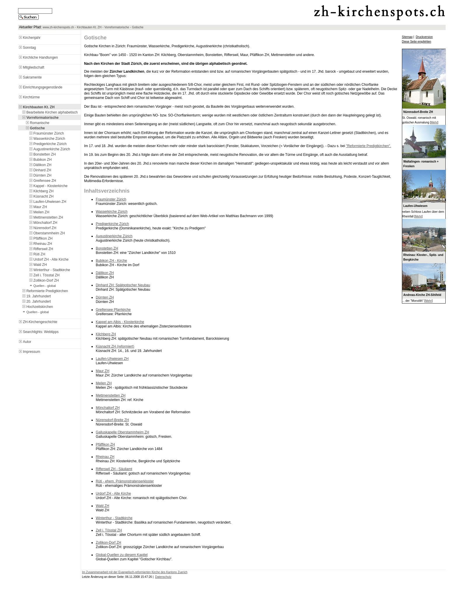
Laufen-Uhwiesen (415, 206)
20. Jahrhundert (36, 301)
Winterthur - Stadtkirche (49, 270)
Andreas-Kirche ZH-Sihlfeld (422, 295)
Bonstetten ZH (42, 154)
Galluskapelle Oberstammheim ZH (122, 432)
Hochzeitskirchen (37, 307)
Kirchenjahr (29, 38)
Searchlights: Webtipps (38, 332)
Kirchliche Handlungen (38, 57)
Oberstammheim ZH (47, 233)
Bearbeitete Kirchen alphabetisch (50, 112)
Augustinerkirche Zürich (49, 149)
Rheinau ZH (40, 244)
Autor (24, 342)
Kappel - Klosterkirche (48, 186)
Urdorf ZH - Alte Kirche (48, 259)
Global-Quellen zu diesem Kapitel (121, 555)
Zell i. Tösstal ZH (44, 275)
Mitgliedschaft (31, 67)
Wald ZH (38, 265)
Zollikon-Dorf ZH (44, 280)
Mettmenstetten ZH (46, 217)
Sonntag (27, 48)
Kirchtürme (29, 97)
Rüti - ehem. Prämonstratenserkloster (125, 481)
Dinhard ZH (40, 170)
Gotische (137, 27)
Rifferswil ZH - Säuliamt (114, 469)
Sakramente (30, 77)
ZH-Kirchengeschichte (37, 322)
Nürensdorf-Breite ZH (112, 420)
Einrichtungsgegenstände (40, 87)
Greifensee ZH (42, 181)
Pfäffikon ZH (40, 238)
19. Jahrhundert (36, 296)
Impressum (29, 352)
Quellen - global (42, 285)
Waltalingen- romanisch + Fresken (421, 164)
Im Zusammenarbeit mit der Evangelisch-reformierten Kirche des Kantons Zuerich (134, 572)
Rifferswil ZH (41, 249)
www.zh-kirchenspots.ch (58, 27)
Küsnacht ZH (41, 196)
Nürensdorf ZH (42, 228)
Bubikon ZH (40, 160)
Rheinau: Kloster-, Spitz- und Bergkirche (423, 257)
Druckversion (424, 37)
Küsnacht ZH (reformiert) (115, 346)
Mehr (434, 122)
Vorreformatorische (116, 27)
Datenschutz (163, 576)
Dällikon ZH (40, 165)
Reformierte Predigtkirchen (45, 291)
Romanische (37, 123)
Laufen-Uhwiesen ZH (47, 202)
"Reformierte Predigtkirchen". (368, 146)
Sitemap (407, 37)
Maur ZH (38, 207)
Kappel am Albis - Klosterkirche (120, 322)
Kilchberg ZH (41, 191)
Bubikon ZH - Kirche (111, 261)
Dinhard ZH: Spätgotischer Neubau (123, 285)
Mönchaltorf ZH (43, 223)
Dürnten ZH (40, 175)
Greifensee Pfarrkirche (113, 310)
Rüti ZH (37, 254)
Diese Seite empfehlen (416, 41)
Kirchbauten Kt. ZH (89, 27)
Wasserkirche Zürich (47, 139)
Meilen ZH (39, 212)
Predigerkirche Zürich (47, 144)
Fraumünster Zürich (46, 133)
